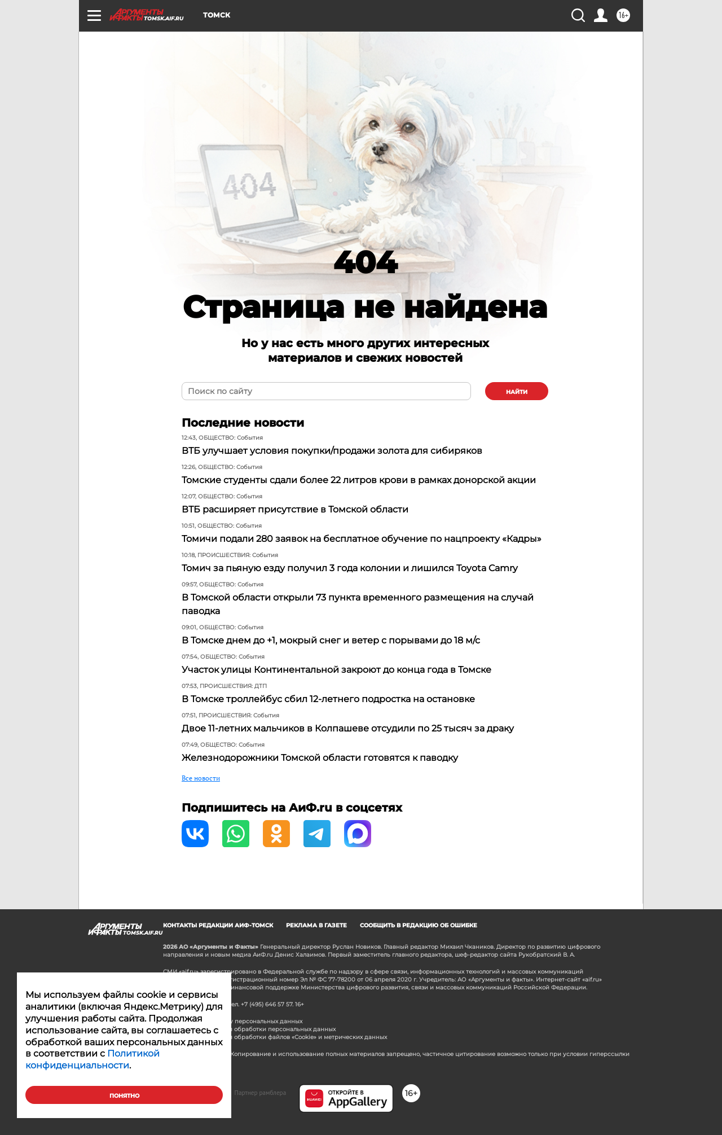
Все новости (201, 778)
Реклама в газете (316, 925)
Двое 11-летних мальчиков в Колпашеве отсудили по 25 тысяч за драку (348, 728)
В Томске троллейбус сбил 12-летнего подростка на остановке (328, 699)
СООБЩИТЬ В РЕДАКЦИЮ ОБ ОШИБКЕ (418, 925)
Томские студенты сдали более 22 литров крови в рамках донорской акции (359, 480)
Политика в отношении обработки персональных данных (249, 1029)
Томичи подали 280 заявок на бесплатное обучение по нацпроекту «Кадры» (362, 538)
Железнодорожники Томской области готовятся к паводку (320, 757)
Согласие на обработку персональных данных (232, 1021)
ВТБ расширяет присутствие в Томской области (295, 509)
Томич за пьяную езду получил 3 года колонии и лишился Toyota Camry (350, 568)
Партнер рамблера (261, 1093)
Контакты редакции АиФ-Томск (218, 925)
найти (516, 392)
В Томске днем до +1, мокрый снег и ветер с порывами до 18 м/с (331, 640)
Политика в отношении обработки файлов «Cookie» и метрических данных (275, 1037)
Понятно (124, 1095)
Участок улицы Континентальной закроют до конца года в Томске (336, 669)
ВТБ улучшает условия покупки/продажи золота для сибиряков (332, 450)
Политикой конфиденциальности (92, 1059)
